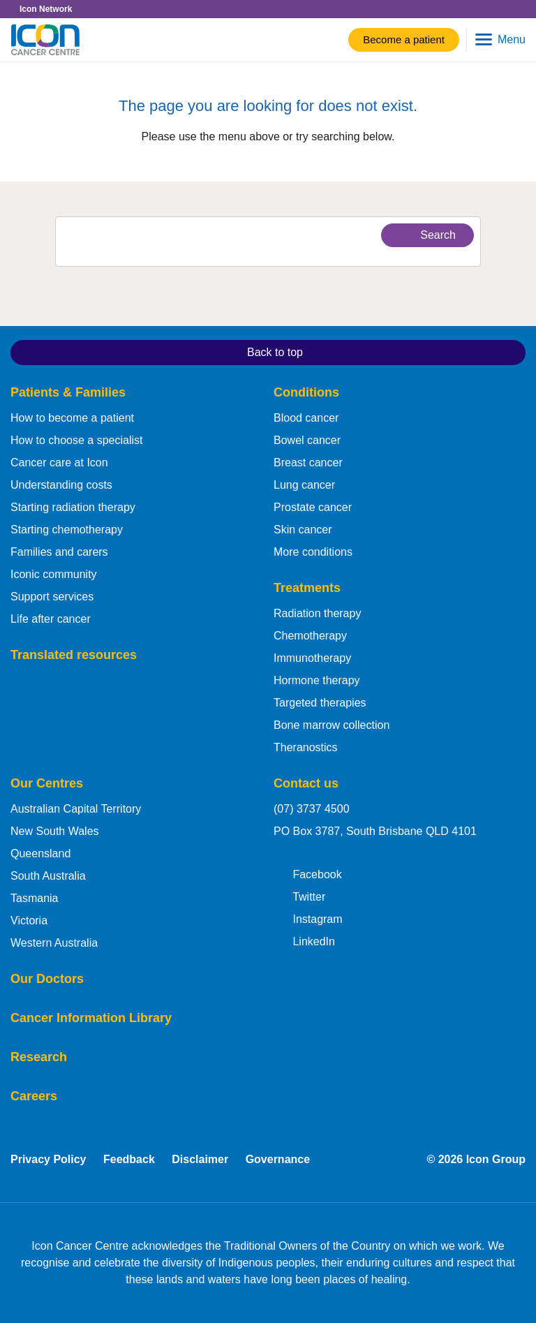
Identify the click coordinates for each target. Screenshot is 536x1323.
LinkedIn (304, 940)
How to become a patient (72, 418)
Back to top (161, 350)
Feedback (129, 1159)
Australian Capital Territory (75, 809)
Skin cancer (303, 529)
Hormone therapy (317, 680)
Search (426, 235)
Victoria (28, 920)
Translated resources (73, 655)
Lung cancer (304, 485)
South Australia (48, 876)
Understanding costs (61, 485)
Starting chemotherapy (66, 529)
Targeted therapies (320, 703)
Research (38, 1057)
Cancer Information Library (91, 1018)
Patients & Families (68, 392)
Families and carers (59, 552)
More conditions (313, 552)
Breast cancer (308, 462)
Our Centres (46, 783)
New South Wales (54, 831)
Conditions (306, 392)
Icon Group (496, 1159)
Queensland (40, 853)
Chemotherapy (310, 636)
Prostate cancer (313, 507)
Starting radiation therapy (72, 507)
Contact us (306, 783)
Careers (33, 1096)
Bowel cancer (307, 440)
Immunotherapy (312, 658)
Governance (278, 1159)
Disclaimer (200, 1159)
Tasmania (34, 898)
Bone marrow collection (331, 725)
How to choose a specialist (76, 440)
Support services (52, 597)
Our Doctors (47, 979)
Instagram (308, 918)
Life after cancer (50, 619)
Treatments (307, 588)
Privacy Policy (48, 1159)
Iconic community (53, 574)
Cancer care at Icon (59, 462)
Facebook (308, 873)
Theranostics (306, 747)
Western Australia (54, 943)
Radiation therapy (317, 613)
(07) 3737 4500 (312, 809)
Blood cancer (306, 418)
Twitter (299, 896)
